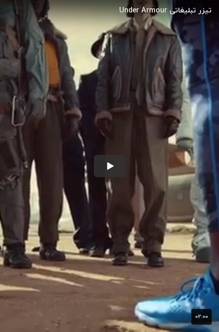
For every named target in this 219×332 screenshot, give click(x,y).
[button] (109, 166)
